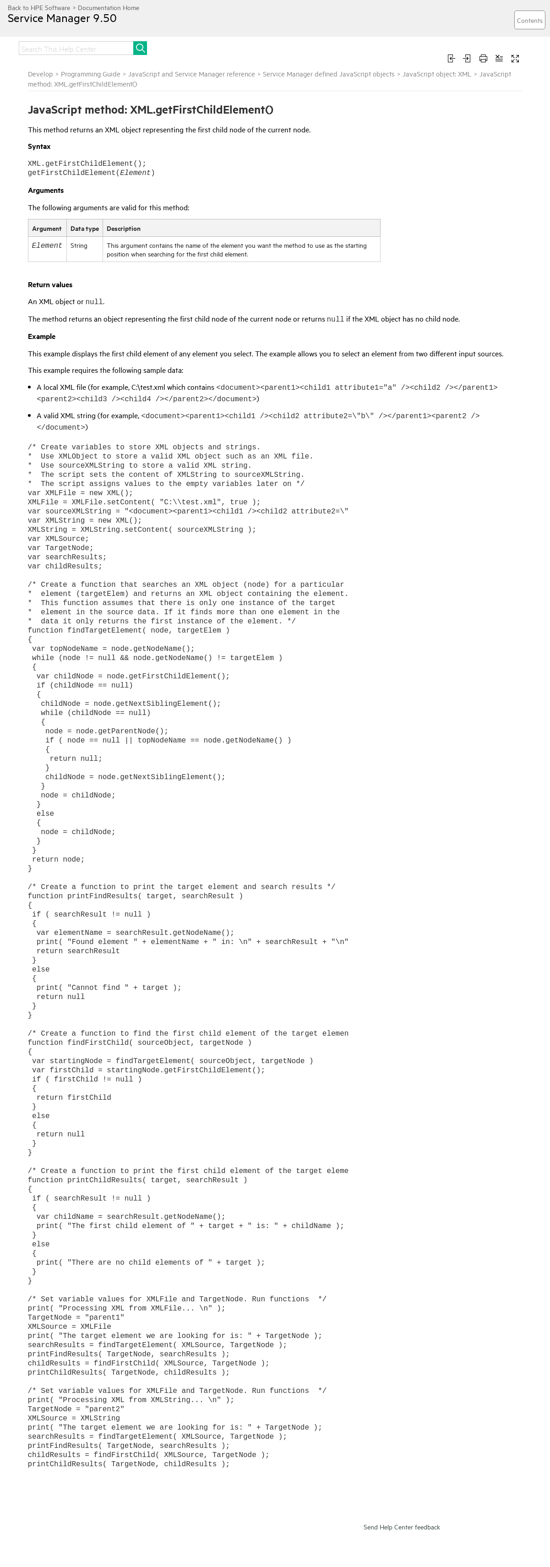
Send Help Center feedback (402, 1526)
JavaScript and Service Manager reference (191, 73)
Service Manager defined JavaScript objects (329, 73)
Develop (40, 73)
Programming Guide (90, 73)
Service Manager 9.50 (62, 17)
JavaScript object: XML (437, 73)
